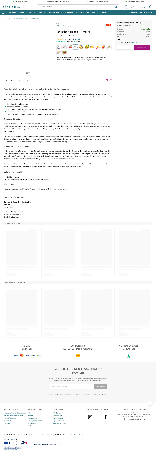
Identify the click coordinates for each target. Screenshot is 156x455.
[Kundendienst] (150, 6)
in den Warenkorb (142, 47)
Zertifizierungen (58, 418)
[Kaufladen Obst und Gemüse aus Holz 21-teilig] (86, 47)
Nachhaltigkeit (57, 415)
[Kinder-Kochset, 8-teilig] (64, 47)
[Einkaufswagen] (142, 6)
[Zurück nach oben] (150, 403)
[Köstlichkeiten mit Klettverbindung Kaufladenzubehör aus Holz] (59, 52)
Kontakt (30, 415)
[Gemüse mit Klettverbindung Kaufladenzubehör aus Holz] (97, 47)
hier (105, 395)
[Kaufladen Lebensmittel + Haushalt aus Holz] (81, 47)
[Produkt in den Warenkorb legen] (125, 47)
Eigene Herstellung (59, 421)
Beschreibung (10, 81)
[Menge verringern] (118, 47)
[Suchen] (116, 7)
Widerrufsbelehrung (10, 418)
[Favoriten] (134, 6)
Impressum (7, 423)
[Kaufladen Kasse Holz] (70, 47)
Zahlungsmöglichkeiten (35, 421)
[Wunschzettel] (106, 80)
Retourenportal (32, 418)
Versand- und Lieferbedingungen (14, 415)
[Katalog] (111, 80)
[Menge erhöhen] (132, 47)
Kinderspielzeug (19, 19)
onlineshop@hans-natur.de (75, 435)
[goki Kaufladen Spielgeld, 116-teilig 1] (28, 46)
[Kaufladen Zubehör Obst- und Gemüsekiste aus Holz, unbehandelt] (109, 47)
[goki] (109, 25)
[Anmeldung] (126, 6)
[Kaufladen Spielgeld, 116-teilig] (75, 47)
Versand (134, 42)
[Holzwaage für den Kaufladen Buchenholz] (59, 47)
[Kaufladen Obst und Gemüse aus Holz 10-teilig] (64, 52)
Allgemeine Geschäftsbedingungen (15, 413)
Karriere (55, 426)
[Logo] (18, 7)
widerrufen (72, 395)
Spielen (10, 19)
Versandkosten (32, 423)
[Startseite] (5, 19)
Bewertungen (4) (24, 81)
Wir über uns (57, 413)
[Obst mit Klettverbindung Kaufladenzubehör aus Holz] (92, 47)
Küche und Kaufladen (32, 19)
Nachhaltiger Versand (59, 423)
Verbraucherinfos (33, 426)
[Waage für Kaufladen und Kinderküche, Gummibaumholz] (103, 47)
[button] (126, 7)
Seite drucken (8, 426)
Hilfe (29, 413)
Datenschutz (7, 421)
